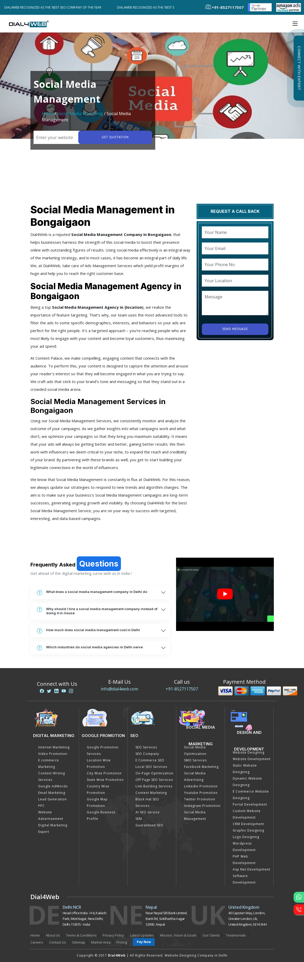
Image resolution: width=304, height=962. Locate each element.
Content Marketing (151, 792)
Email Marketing (51, 792)
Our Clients (211, 935)
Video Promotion (52, 754)
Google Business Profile (101, 815)
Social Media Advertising (195, 776)
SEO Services (146, 747)
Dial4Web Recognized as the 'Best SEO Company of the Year (56, 7)
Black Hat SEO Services (147, 802)
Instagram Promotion (202, 805)
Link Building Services (153, 786)
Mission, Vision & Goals (178, 935)
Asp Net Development (251, 869)
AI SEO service (147, 812)
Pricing (122, 942)
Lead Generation (52, 799)
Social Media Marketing (80, 113)
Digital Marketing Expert (52, 828)
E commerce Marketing (48, 763)
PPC (41, 805)
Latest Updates (142, 935)
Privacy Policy (113, 935)
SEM (138, 818)
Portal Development (250, 804)
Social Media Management (195, 815)
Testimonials (236, 935)
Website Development (251, 759)
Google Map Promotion (97, 802)
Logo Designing (246, 837)
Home (48, 113)
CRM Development (248, 824)
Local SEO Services (151, 767)
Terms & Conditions (81, 935)
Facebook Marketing (201, 767)
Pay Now (144, 942)
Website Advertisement (50, 815)
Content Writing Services (51, 776)
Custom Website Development (247, 814)
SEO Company (147, 754)
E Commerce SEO (149, 760)
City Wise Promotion (104, 773)
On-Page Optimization (154, 773)
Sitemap (78, 942)
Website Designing (248, 752)
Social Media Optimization (195, 750)
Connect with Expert (298, 68)
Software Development (244, 879)
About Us (53, 935)
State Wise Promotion (105, 779)
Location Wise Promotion (99, 763)
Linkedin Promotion (201, 786)
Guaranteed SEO (149, 825)
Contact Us (57, 942)
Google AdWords (53, 786)
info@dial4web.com (119, 689)
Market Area (101, 942)
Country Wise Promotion (98, 789)
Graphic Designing (248, 830)
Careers (36, 942)
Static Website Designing (245, 768)
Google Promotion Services (103, 750)
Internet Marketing (54, 747)
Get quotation (114, 137)
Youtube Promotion (201, 792)
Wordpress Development (244, 846)
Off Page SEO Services (154, 779)
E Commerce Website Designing (251, 794)
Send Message (235, 329)
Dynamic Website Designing (247, 781)
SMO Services (195, 760)
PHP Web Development (244, 859)
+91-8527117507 (182, 689)
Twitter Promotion (199, 799)
